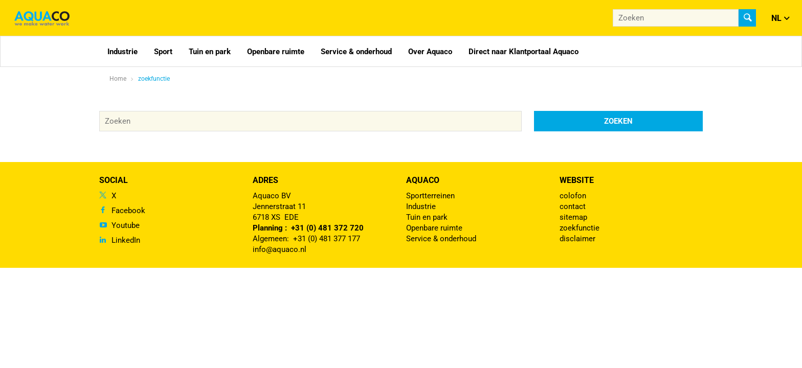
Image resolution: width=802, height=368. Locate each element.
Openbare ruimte (275, 51)
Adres (265, 180)
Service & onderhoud (356, 51)
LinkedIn (126, 240)
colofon (573, 195)
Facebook (128, 210)
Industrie (122, 51)
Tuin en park (210, 51)
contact (573, 206)
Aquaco (422, 180)
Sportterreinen (430, 195)
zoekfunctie (154, 78)
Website (577, 180)
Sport (163, 51)
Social (113, 180)
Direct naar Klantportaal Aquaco (523, 51)
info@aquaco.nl (279, 249)
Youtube (126, 225)
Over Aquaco (430, 51)
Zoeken (618, 121)
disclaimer (577, 238)
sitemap (573, 217)
